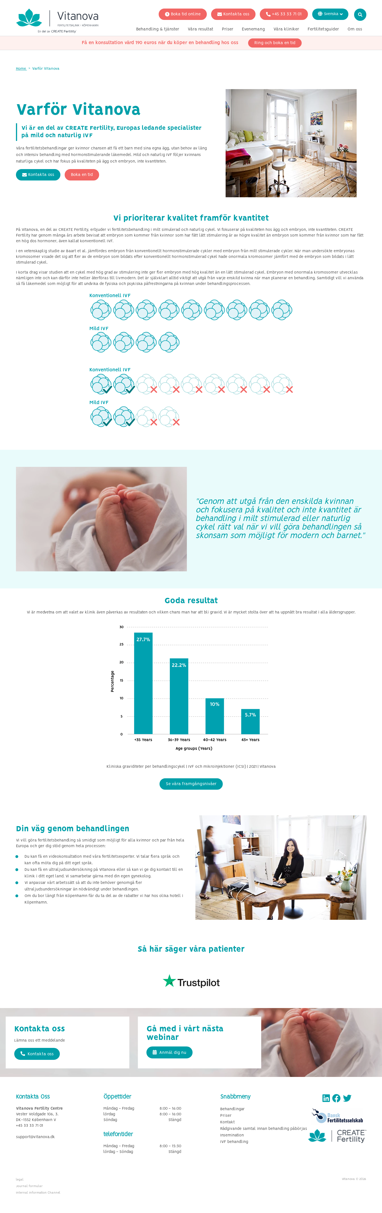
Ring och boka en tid (274, 43)
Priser (227, 29)
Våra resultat (200, 29)
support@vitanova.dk (35, 1137)
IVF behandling (234, 1142)
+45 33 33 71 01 (284, 14)
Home (21, 69)
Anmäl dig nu (169, 1052)
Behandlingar (232, 1109)
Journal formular (29, 1186)
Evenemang (253, 29)
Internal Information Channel (38, 1192)
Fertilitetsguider (323, 29)
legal (20, 1179)
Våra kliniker (286, 29)
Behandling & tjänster (157, 29)
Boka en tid (82, 175)
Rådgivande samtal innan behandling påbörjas (263, 1129)
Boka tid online (183, 14)
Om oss (355, 29)
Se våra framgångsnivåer (191, 784)
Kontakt (227, 1122)
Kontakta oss (233, 14)
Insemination (232, 1135)
